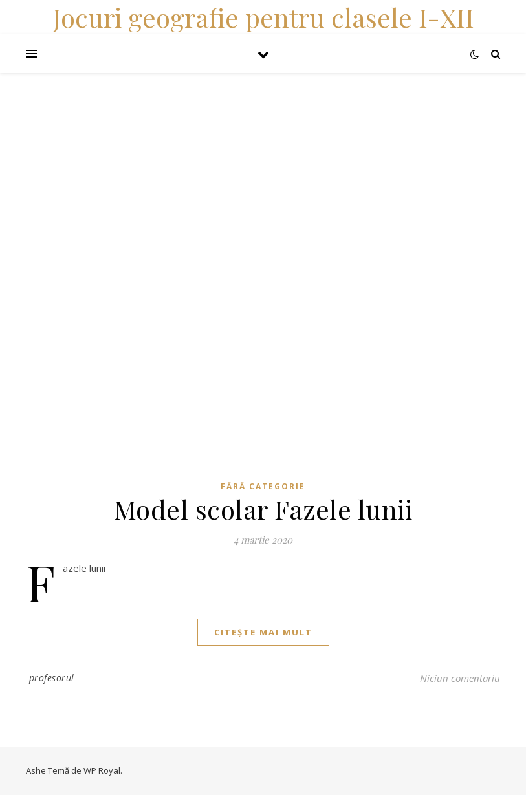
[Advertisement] (263, 163)
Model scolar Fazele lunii (263, 509)
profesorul (51, 678)
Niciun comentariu (460, 678)
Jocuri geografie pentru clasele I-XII (263, 17)
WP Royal (101, 770)
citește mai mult (263, 632)
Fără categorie (263, 486)
